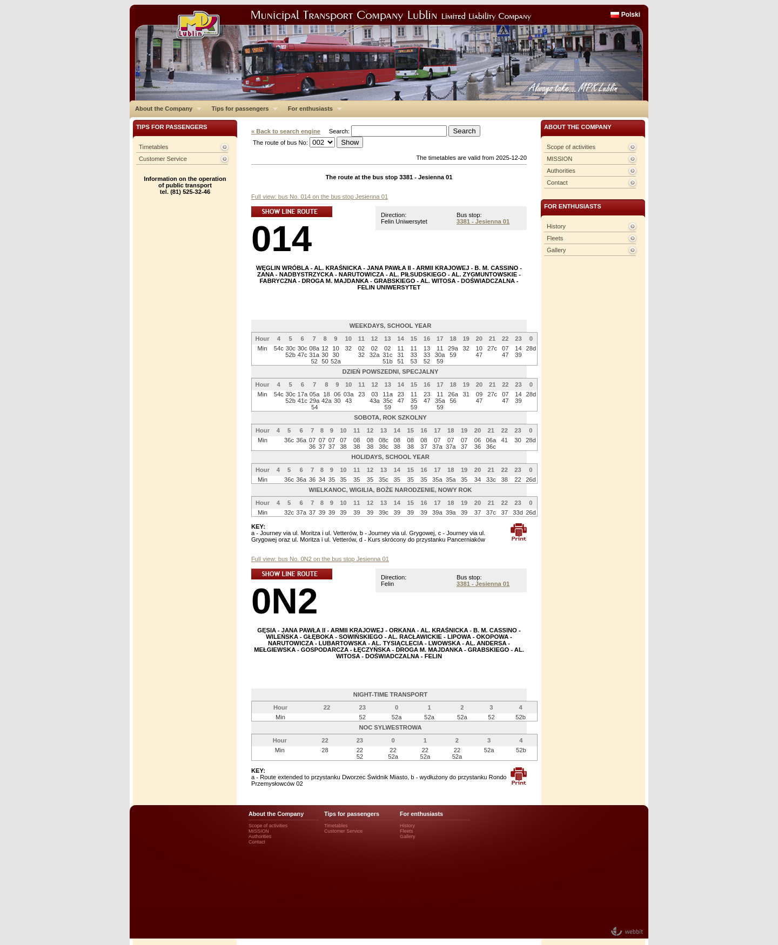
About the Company (166, 108)
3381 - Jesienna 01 (483, 221)
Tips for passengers (242, 108)
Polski (630, 14)
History (556, 226)
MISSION (559, 159)
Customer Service (163, 159)
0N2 (284, 600)
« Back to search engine (285, 131)
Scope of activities (571, 147)
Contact (557, 182)
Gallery (556, 250)
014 (281, 238)
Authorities (561, 170)
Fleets (555, 238)
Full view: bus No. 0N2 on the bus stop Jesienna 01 (320, 559)
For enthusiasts (312, 108)
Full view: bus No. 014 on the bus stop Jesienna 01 (319, 196)
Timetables (153, 147)
